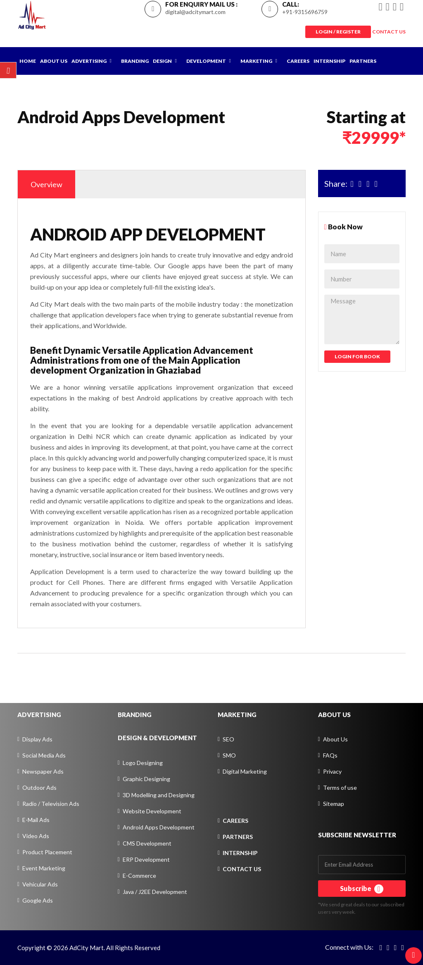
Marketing (256, 61)
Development (206, 61)
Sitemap (333, 803)
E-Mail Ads (36, 819)
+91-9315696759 (305, 11)
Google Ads (37, 900)
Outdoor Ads (39, 787)
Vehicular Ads (40, 884)
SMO (229, 755)
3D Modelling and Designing (159, 794)
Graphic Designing (146, 778)
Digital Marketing (245, 771)
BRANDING (135, 714)
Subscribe (361, 889)
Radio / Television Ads (50, 803)
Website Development (152, 811)
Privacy (332, 771)
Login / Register (338, 32)
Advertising (89, 61)
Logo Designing (143, 762)
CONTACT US (389, 32)
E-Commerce (139, 875)
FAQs (330, 755)
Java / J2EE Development (155, 891)
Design (162, 61)
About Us (53, 61)
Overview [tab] (46, 184)
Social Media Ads (44, 755)
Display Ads (37, 739)
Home (27, 61)
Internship (329, 61)
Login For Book (357, 356)
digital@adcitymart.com (195, 11)
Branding (135, 61)
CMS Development (147, 843)
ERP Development (146, 859)
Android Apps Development (159, 827)
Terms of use (340, 787)
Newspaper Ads (43, 771)
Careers (298, 61)
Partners (362, 61)
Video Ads (35, 835)
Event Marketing (43, 868)
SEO (228, 739)
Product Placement (47, 851)
